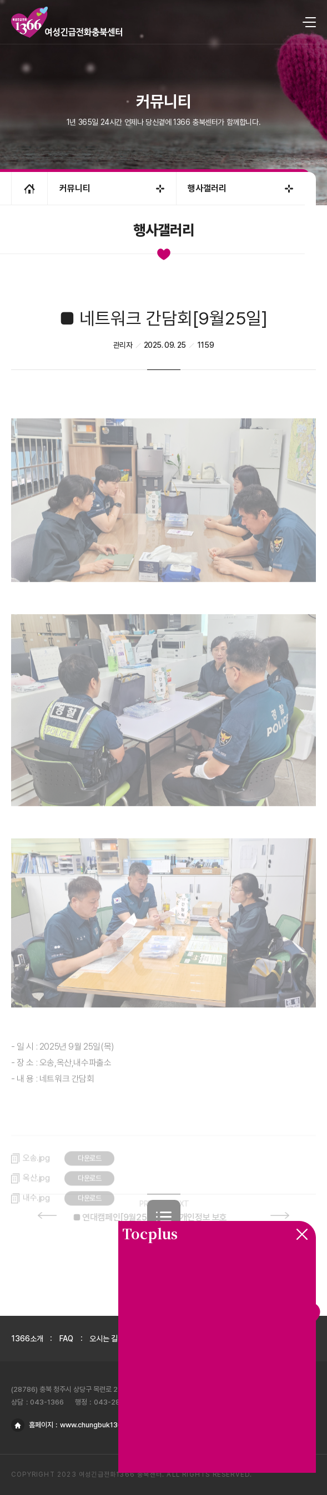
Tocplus (150, 1233)
